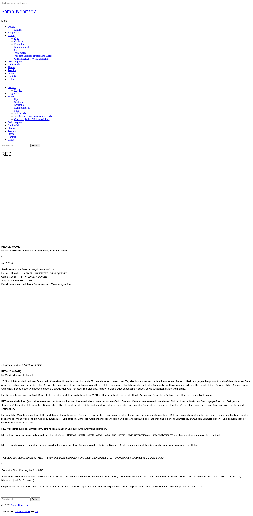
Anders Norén (22, 511)
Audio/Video (14, 64)
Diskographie (15, 61)
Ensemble (19, 44)
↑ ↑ (36, 511)
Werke (11, 35)
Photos (11, 67)
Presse (11, 73)
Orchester (19, 41)
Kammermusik (22, 47)
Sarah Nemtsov (18, 11)
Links (11, 79)
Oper (16, 38)
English (18, 29)
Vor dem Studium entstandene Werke (33, 55)
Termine (12, 70)
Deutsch (12, 26)
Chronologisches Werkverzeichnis (31, 58)
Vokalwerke (20, 52)
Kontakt (12, 76)
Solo (16, 50)
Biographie (13, 32)
